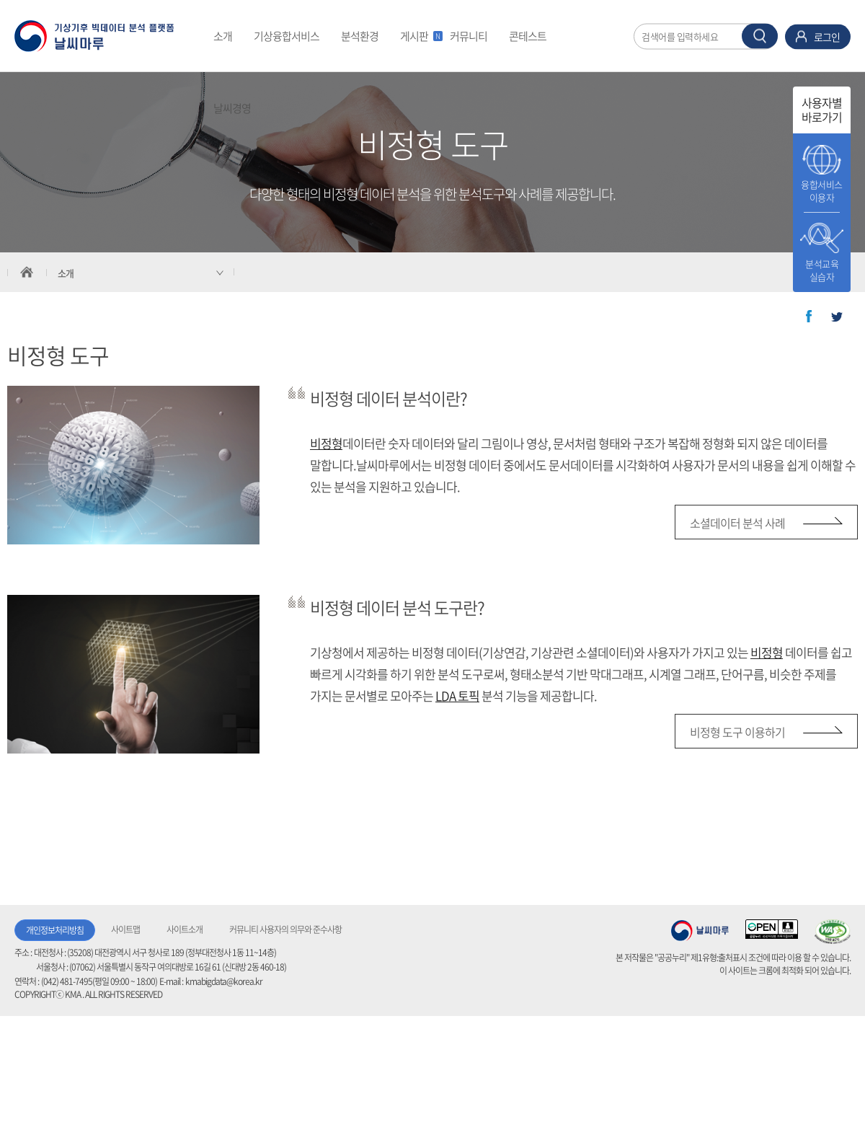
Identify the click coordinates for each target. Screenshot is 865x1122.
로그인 (827, 36)
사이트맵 (125, 929)
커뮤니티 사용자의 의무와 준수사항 (285, 929)
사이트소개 (185, 929)
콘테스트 (527, 36)
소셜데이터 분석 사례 (737, 522)
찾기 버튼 (760, 35)
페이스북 (809, 316)
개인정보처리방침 (55, 930)
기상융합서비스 (286, 36)
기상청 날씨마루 (700, 930)
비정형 (326, 443)
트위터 (837, 316)
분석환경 (359, 36)
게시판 (419, 36)
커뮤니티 (468, 36)
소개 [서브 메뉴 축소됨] (66, 273)
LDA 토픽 (457, 695)
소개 (222, 36)
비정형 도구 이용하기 (737, 732)
